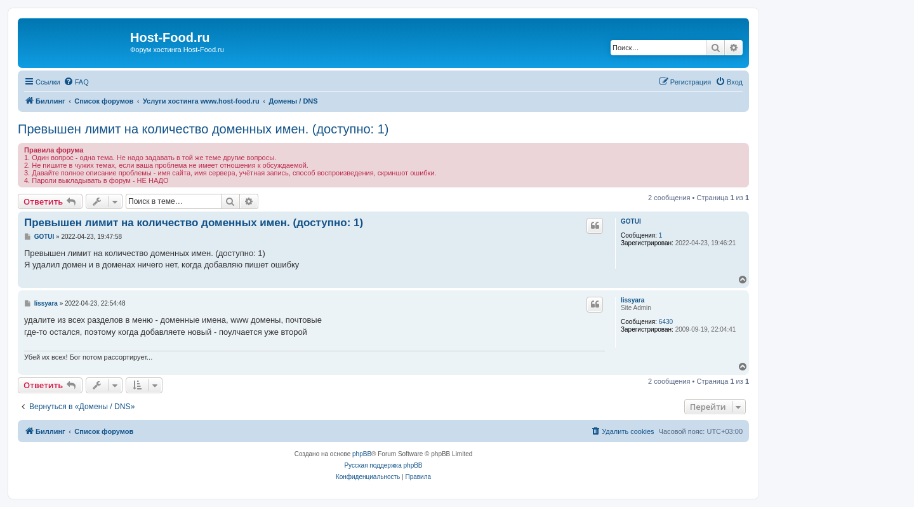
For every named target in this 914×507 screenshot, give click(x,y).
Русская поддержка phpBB (383, 465)
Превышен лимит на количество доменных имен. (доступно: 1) (203, 129)
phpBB (361, 453)
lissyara (632, 300)
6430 (666, 321)
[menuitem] (76, 82)
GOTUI (631, 221)
